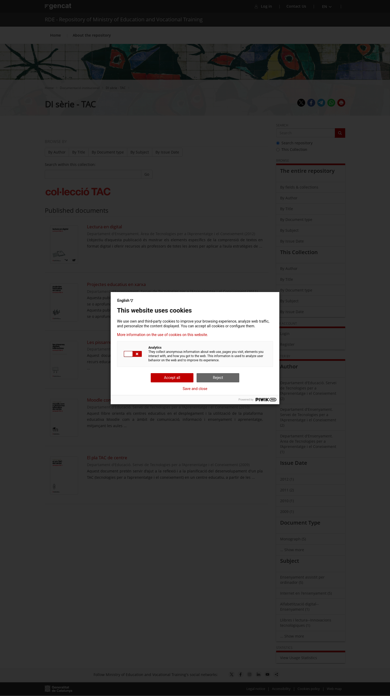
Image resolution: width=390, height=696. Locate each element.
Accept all (172, 378)
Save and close (195, 389)
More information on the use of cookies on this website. (162, 335)
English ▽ (125, 300)
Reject (218, 378)
